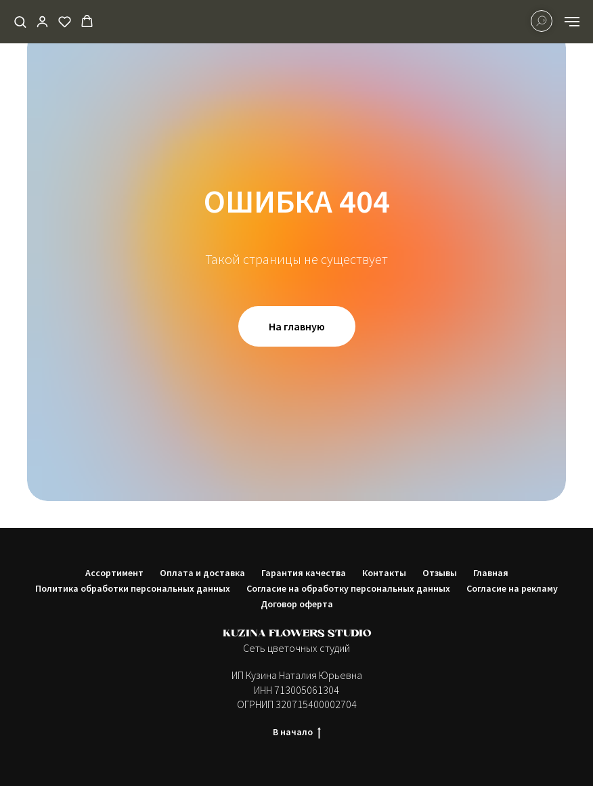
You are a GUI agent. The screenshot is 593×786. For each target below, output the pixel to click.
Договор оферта (297, 604)
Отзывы (439, 573)
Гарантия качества (303, 573)
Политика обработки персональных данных (132, 588)
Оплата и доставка (202, 573)
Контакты (384, 573)
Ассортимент (114, 573)
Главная (490, 573)
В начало (297, 732)
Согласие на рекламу (512, 588)
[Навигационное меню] (572, 21)
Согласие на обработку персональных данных (348, 588)
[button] (20, 21)
